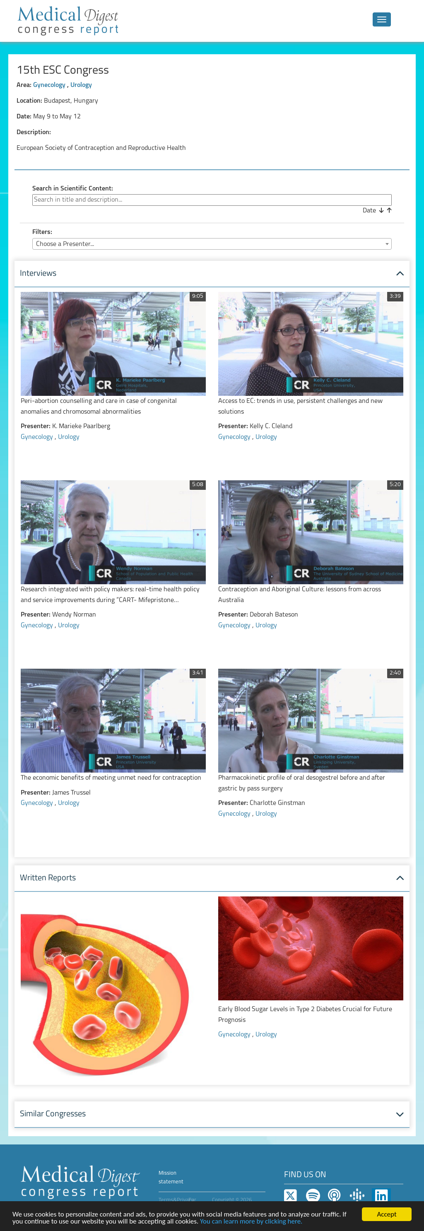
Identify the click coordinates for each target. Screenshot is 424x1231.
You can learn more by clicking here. (251, 1221)
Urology (81, 85)
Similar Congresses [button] (53, 1114)
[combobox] (212, 244)
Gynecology (50, 85)
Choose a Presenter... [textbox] (65, 244)
